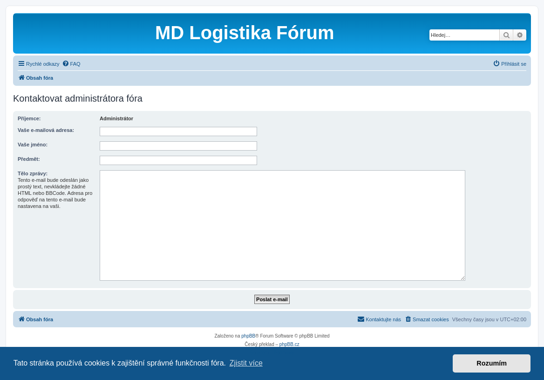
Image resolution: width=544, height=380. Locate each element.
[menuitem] (71, 63)
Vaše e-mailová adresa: (46, 130)
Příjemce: (29, 118)
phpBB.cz (289, 344)
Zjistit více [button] (246, 363)
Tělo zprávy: (33, 173)
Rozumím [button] (491, 363)
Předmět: (29, 159)
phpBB (248, 336)
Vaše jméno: (33, 144)
